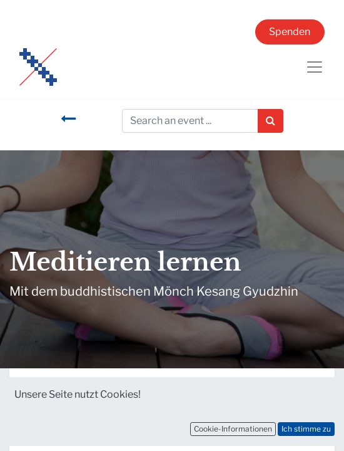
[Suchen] (270, 121)
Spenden (289, 32)
